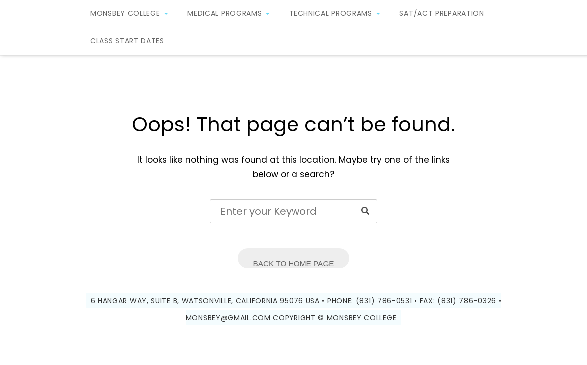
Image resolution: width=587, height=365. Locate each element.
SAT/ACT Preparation (441, 13)
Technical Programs (330, 13)
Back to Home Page (293, 263)
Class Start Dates (127, 41)
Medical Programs (224, 13)
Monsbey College (125, 13)
